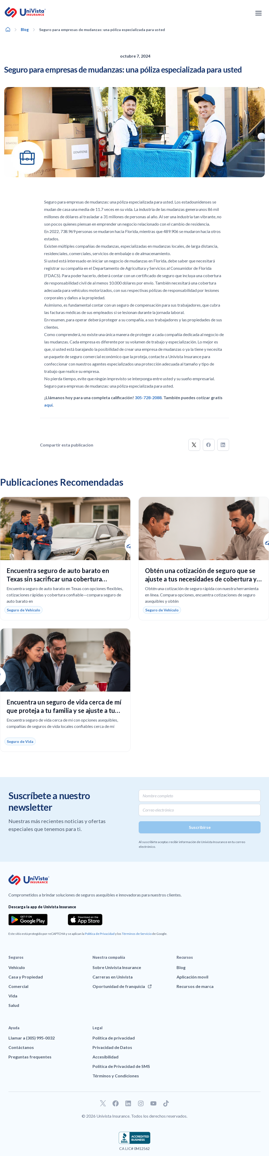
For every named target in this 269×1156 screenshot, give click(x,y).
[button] (194, 445)
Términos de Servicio (137, 934)
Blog (25, 29)
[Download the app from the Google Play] (28, 919)
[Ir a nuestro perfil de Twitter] (103, 1103)
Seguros (15, 957)
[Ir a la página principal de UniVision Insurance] (25, 12)
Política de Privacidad (100, 934)
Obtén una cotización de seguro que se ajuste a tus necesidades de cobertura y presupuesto (201, 579)
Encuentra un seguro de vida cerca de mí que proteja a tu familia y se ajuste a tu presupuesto (64, 710)
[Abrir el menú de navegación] (258, 13)
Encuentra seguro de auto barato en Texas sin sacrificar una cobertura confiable (58, 579)
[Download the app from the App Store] (85, 919)
